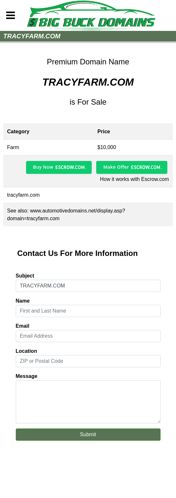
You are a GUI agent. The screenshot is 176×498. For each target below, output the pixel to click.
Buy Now (43, 167)
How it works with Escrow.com (134, 179)
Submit (88, 434)
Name (23, 301)
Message (27, 376)
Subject (25, 275)
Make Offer (116, 167)
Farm (13, 147)
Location (26, 351)
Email (23, 326)
